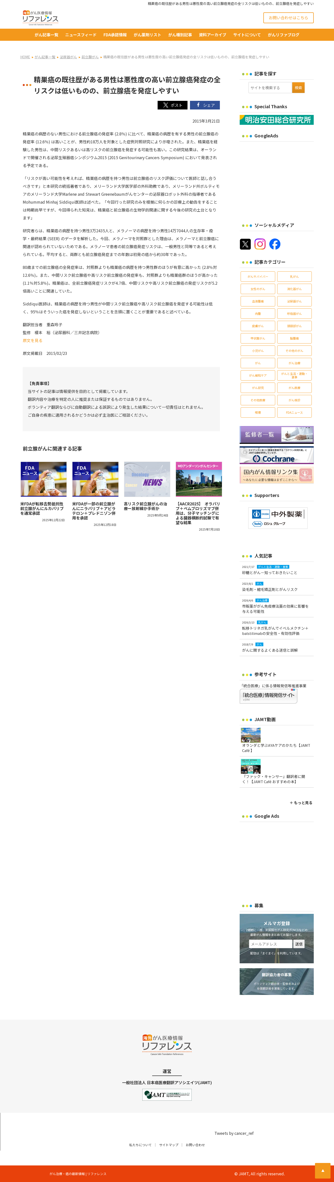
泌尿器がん (294, 301)
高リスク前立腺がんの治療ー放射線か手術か (145, 506)
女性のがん (257, 289)
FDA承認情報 (115, 35)
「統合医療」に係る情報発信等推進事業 (273, 685)
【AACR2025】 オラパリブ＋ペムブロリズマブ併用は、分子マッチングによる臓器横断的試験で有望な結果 (198, 513)
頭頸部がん (294, 326)
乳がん (294, 276)
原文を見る (32, 340)
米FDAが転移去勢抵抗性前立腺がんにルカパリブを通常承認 (42, 508)
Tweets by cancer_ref (233, 1133)
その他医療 (257, 400)
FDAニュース (294, 412)
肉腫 (258, 313)
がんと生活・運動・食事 (294, 375)
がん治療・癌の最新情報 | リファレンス (77, 1173)
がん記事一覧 (46, 35)
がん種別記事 (180, 35)
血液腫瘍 (258, 301)
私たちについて (140, 1144)
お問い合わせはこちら (288, 18)
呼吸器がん (294, 313)
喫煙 (258, 412)
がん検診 (294, 400)
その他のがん (294, 350)
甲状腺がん (257, 338)
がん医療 (294, 388)
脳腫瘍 (294, 338)
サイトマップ (168, 1144)
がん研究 (258, 388)
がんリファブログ (283, 35)
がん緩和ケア (258, 375)
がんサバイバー (258, 276)
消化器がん (294, 289)
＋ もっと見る (301, 802)
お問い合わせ (195, 1144)
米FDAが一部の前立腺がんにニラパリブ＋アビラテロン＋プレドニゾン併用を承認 (94, 511)
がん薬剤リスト (147, 35)
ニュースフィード (81, 35)
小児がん (258, 350)
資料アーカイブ (212, 35)
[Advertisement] (281, 178)
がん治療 (294, 363)
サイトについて (247, 35)
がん (258, 363)
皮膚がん (258, 326)
